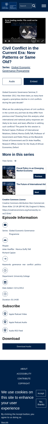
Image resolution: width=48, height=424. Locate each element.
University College (22, 276)
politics (38, 264)
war (24, 264)
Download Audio (24, 346)
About (24, 368)
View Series (7, 160)
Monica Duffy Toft (23, 249)
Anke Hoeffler (8, 249)
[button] (24, 31)
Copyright (24, 383)
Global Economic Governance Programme (16, 69)
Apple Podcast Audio (18, 322)
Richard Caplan (9, 252)
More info (4, 422)
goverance (16, 264)
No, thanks (41, 403)
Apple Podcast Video (18, 314)
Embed (33, 81)
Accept (41, 393)
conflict (30, 264)
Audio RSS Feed (16, 330)
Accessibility (24, 373)
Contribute (23, 378)
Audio (12, 81)
